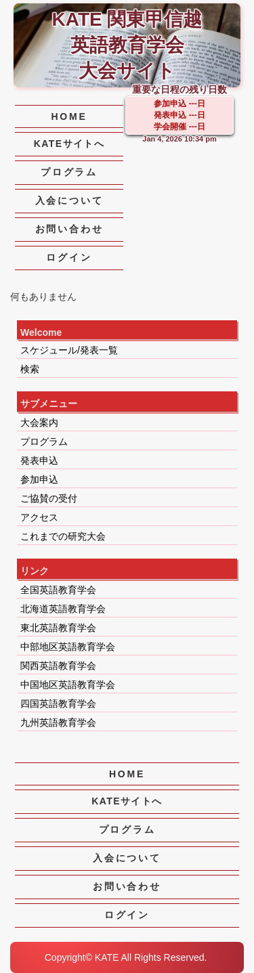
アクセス (39, 517)
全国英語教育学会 (58, 589)
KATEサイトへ (69, 143)
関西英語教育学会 (58, 665)
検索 (29, 369)
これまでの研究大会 (63, 536)
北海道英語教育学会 (63, 608)
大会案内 (39, 422)
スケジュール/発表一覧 (69, 350)
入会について (69, 200)
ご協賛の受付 (48, 498)
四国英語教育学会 (58, 703)
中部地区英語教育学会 (67, 646)
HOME (69, 116)
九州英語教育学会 (58, 722)
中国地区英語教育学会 (67, 684)
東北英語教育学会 (58, 627)
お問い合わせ (69, 228)
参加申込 (39, 479)
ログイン (68, 257)
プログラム (69, 172)
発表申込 (39, 460)
